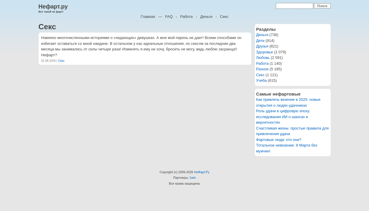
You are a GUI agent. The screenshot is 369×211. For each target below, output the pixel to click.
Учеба (261, 80)
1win (192, 177)
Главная (148, 16)
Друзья (262, 46)
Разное (262, 69)
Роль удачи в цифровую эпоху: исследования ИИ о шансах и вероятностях (283, 117)
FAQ (169, 16)
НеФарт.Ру (201, 172)
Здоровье (264, 52)
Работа (186, 16)
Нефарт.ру (53, 6)
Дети (260, 40)
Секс (224, 16)
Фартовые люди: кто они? (279, 139)
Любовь (263, 57)
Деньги (206, 16)
